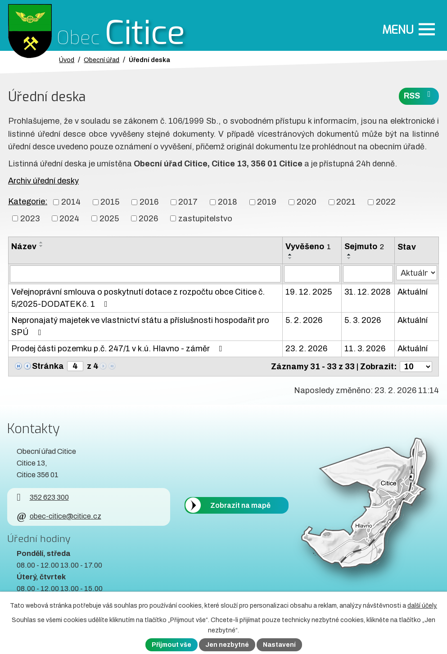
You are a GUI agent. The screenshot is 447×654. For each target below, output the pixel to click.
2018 (227, 201)
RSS (419, 95)
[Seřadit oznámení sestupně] (41, 246)
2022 (386, 201)
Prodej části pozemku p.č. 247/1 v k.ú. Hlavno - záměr (118, 348)
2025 (109, 218)
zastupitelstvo (205, 218)
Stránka (48, 366)
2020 (306, 201)
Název (23, 246)
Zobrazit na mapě (240, 505)
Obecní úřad (101, 59)
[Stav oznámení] (416, 272)
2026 (148, 218)
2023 (30, 218)
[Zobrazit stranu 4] (75, 366)
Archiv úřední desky (43, 180)
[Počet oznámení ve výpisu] (416, 366)
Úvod (66, 59)
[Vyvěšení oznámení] (312, 273)
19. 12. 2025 (308, 291)
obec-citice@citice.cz (59, 516)
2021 (346, 201)
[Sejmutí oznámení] (368, 273)
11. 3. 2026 (364, 348)
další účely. (422, 605)
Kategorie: (27, 201)
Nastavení (279, 644)
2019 (266, 201)
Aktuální (412, 291)
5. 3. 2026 (362, 320)
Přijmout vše (171, 644)
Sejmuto (364, 246)
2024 (69, 218)
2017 (188, 201)
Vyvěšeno (308, 246)
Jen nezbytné (227, 644)
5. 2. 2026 (303, 320)
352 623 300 (42, 497)
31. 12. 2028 (367, 291)
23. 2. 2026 (306, 348)
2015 (109, 201)
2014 (71, 201)
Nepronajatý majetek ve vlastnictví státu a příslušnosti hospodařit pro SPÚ (140, 326)
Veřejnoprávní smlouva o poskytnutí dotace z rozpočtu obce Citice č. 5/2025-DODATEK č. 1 (138, 298)
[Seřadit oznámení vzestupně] (41, 242)
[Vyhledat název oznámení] (145, 273)
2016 (149, 201)
